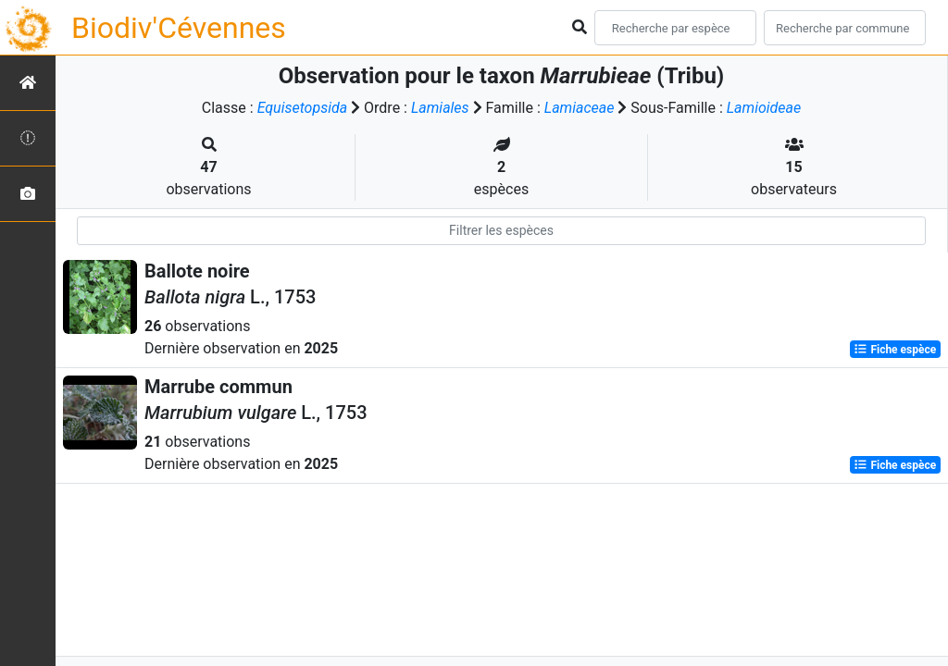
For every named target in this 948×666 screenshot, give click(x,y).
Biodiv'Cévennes (178, 27)
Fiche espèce (895, 349)
